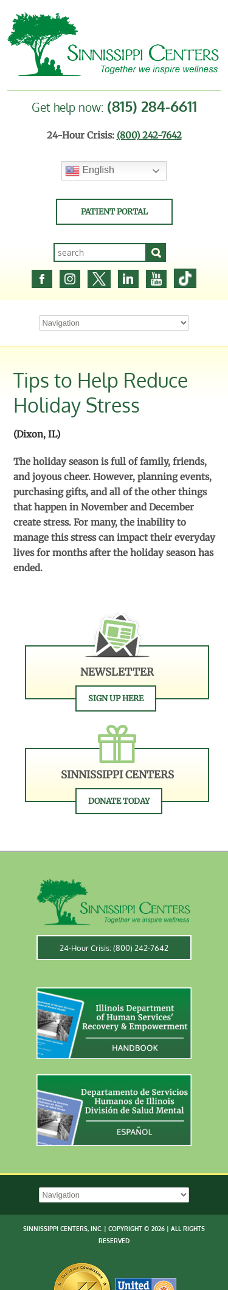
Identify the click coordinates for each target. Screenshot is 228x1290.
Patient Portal (114, 212)
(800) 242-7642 (149, 135)
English (89, 170)
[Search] (156, 252)
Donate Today (119, 801)
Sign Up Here (115, 698)
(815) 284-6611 (152, 106)
